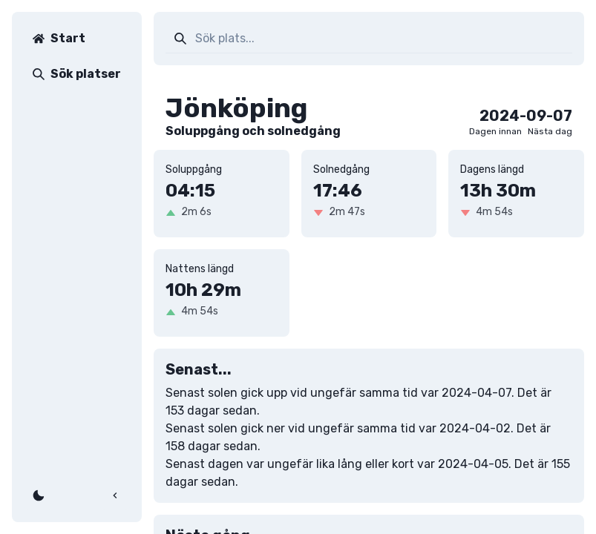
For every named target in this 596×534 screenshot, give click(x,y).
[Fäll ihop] (115, 495)
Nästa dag (550, 131)
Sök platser (77, 74)
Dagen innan (495, 131)
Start (59, 38)
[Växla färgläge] (38, 495)
